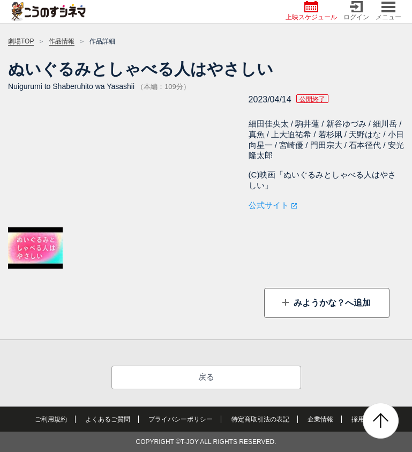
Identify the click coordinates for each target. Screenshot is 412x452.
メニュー (388, 11)
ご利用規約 (51, 419)
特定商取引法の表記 (260, 419)
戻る (206, 376)
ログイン (356, 11)
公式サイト (269, 205)
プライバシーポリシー (180, 419)
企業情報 (320, 419)
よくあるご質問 (107, 419)
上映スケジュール (311, 11)
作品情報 (61, 41)
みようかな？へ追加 (331, 302)
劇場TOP (21, 41)
